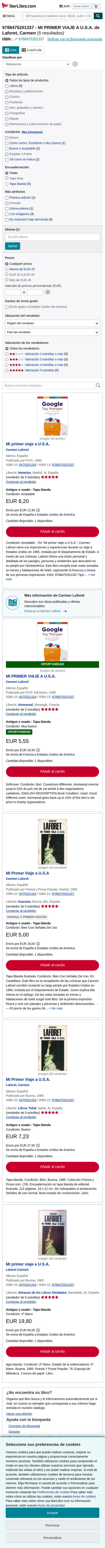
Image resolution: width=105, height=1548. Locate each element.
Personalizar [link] (52, 1537)
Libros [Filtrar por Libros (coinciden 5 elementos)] (13, 86)
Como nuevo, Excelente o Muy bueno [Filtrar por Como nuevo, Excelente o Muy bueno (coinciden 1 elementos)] (35, 143)
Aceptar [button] (52, 1513)
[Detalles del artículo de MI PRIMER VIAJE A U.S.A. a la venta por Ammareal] (52, 645)
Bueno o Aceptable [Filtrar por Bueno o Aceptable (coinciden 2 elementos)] (22, 148)
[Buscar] (98, 16)
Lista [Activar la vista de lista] (10, 50)
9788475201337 (31, 39)
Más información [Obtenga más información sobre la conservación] (32, 132)
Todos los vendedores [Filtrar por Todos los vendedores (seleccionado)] (24, 348)
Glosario (14, 1431)
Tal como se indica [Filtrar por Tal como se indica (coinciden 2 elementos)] (22, 159)
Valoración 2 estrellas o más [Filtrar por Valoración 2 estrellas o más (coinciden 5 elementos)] (38, 354)
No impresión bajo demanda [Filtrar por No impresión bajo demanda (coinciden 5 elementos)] (28, 219)
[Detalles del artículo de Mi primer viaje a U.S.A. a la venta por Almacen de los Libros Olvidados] (52, 1233)
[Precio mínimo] (13, 292)
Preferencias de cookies (53, 1492)
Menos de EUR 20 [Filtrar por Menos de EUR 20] (20, 269)
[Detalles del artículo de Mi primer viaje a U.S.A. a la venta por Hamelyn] (52, 416)
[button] (98, 385)
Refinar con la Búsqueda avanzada (74, 39)
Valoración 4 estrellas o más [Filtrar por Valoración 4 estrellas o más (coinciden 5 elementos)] (38, 365)
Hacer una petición (19, 1413)
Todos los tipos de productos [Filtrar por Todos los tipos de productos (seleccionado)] (27, 80)
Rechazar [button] (52, 1525)
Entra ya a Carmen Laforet (46, 611)
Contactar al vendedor (21, 482)
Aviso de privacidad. (51, 1505)
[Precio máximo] (35, 292)
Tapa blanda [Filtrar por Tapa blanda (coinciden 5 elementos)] (18, 184)
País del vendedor (19, 332)
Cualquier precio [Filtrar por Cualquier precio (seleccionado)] (19, 263)
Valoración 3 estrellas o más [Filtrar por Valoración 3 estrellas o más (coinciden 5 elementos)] (38, 359)
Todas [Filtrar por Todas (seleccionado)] (11, 173)
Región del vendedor (20, 323)
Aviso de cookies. (85, 1496)
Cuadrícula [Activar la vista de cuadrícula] (32, 50)
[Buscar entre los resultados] (52, 385)
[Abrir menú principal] (9, 16)
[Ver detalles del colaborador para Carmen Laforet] (17, 449)
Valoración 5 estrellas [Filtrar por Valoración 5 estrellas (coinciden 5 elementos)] (34, 370)
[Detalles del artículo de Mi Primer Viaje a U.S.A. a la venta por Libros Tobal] (52, 1048)
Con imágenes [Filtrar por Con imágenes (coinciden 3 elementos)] (19, 214)
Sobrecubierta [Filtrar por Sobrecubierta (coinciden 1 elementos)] (19, 208)
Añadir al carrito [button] (52, 531)
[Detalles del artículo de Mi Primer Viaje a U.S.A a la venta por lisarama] (52, 842)
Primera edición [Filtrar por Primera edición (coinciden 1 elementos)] (20, 197)
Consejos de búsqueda (24, 1426)
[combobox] (58, 16)
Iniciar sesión (81, 6)
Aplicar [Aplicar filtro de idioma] (12, 246)
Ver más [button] (56, 1008)
